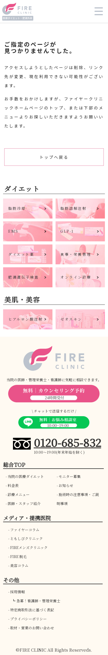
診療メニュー (19, 494)
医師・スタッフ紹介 (24, 503)
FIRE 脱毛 (18, 556)
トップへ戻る (54, 157)
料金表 (13, 485)
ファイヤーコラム (24, 529)
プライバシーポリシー (28, 618)
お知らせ (66, 485)
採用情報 (17, 591)
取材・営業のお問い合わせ (32, 627)
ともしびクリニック (26, 538)
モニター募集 (70, 476)
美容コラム (19, 565)
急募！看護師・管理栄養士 (38, 600)
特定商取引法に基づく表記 (32, 609)
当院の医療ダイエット (26, 476)
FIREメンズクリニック (29, 547)
